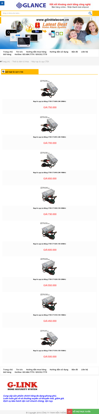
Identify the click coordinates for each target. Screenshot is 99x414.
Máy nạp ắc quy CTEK (40, 61)
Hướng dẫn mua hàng (36, 51)
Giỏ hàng (7, 54)
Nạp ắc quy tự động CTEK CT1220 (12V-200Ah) (49, 279)
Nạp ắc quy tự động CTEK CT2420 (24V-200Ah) (49, 101)
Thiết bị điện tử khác (20, 61)
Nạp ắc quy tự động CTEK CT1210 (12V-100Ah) (49, 315)
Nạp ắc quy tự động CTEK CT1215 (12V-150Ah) (49, 350)
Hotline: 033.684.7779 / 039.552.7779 (31, 54)
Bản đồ (75, 51)
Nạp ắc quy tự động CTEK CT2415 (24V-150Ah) (49, 137)
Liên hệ (84, 51)
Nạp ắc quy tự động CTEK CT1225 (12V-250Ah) (49, 244)
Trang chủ (8, 51)
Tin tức (19, 51)
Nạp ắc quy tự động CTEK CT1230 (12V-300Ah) (49, 208)
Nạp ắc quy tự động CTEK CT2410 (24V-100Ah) (49, 172)
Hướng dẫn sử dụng (59, 51)
